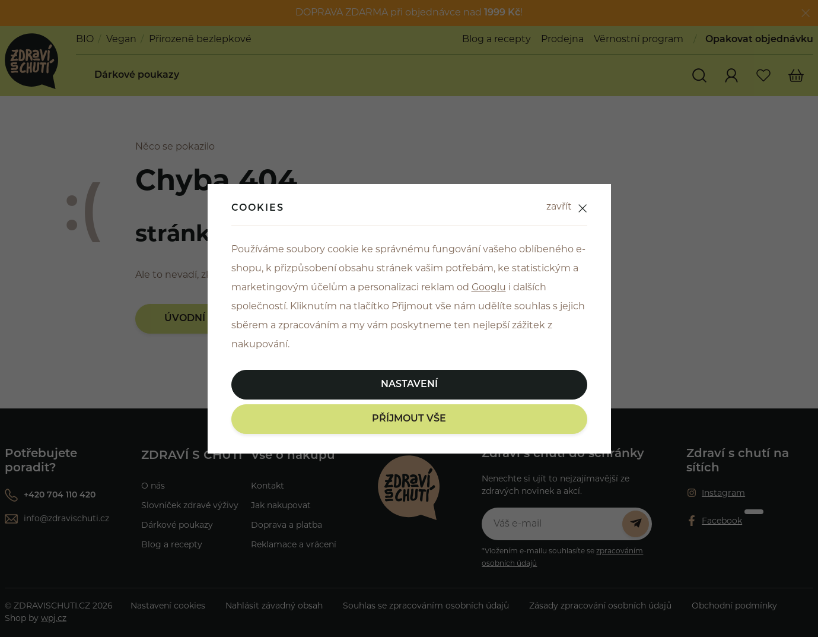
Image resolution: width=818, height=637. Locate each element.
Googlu (489, 288)
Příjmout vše (409, 419)
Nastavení (409, 384)
